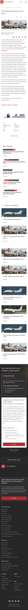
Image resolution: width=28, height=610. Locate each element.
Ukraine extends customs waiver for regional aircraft (14, 336)
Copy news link (22, 37)
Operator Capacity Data (6, 519)
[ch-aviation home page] (6, 1)
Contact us (14, 451)
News (2, 7)
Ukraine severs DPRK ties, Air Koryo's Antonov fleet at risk (12, 298)
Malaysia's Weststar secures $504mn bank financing (13, 152)
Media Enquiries (4, 584)
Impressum (16, 588)
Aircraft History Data (5, 528)
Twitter (12, 601)
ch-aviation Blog (4, 578)
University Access (5, 582)
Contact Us (3, 588)
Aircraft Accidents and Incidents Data (9, 532)
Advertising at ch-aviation (6, 580)
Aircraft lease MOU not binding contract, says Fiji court (11, 183)
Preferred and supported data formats (9, 565)
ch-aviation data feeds (6, 563)
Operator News (4, 509)
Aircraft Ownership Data (6, 525)
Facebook (19, 37)
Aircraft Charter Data (6, 530)
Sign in (21, 1)
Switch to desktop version (14, 459)
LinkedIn (13, 37)
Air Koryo (19, 48)
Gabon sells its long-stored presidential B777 (14, 162)
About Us (3, 576)
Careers (3, 586)
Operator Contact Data (6, 515)
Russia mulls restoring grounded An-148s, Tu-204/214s (13, 317)
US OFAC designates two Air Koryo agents (13, 276)
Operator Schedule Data (6, 517)
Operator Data (4, 511)
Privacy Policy (17, 585)
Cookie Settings (17, 576)
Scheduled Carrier (7, 125)
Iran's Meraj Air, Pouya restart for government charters (12, 193)
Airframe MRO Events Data (7, 536)
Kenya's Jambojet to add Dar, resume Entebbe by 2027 (13, 172)
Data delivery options (5, 567)
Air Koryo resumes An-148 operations (12, 219)
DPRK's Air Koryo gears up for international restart (13, 237)
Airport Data (4, 513)
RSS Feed (25, 37)
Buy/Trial (14, 444)
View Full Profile (14, 135)
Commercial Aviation (9, 7)
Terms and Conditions (18, 583)
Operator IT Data (5, 521)
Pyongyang (4, 50)
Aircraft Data (4, 523)
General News (18, 7)
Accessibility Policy (18, 590)
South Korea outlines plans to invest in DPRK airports (14, 354)
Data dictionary (4, 570)
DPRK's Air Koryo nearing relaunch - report (13, 259)
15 (3, 128)
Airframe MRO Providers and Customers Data (11, 534)
